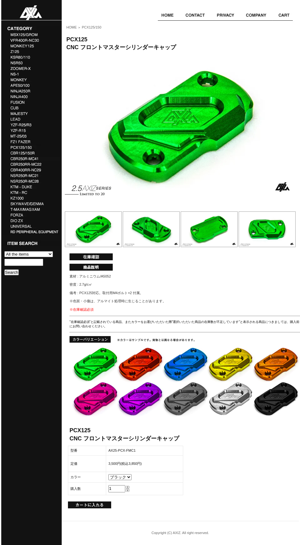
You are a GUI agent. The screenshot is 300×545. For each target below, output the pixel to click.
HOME (71, 27)
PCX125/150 (91, 27)
